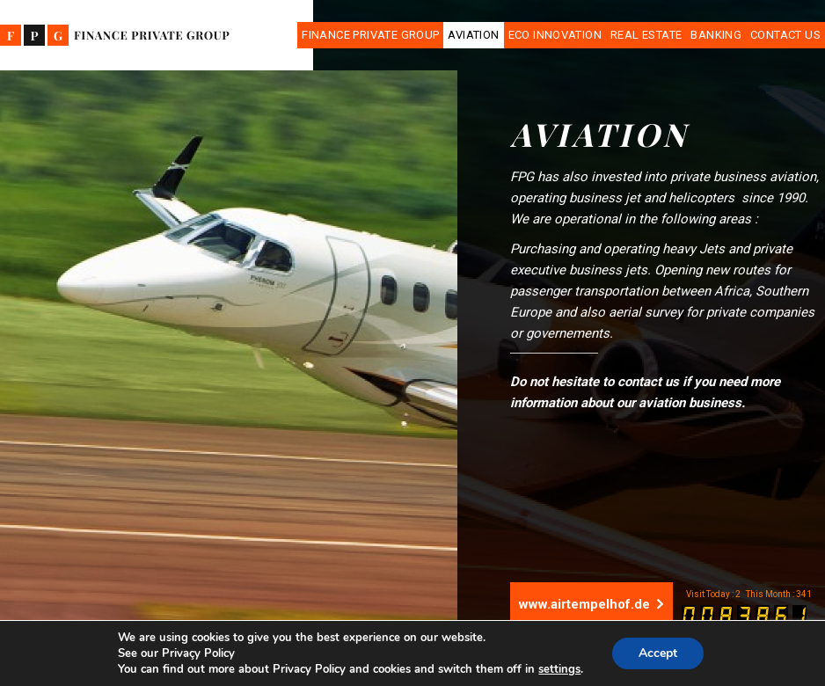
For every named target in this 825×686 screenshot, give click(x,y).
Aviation (473, 34)
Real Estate (646, 34)
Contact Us (785, 34)
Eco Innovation (555, 34)
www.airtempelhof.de (591, 604)
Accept (658, 653)
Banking (715, 34)
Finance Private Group (370, 34)
